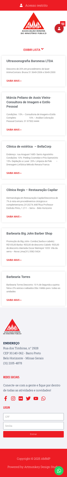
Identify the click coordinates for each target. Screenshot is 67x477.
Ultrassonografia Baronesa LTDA (29, 61)
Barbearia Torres (18, 277)
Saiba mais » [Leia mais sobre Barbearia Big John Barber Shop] (13, 260)
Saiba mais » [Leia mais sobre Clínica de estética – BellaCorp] (13, 173)
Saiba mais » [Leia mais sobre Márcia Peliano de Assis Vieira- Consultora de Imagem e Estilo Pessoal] (13, 129)
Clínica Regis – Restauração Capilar (32, 190)
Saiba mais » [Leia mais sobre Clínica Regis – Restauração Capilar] (13, 216)
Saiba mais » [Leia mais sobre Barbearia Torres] (13, 300)
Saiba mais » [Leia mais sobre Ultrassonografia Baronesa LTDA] (13, 80)
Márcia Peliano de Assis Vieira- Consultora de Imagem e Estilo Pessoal (28, 102)
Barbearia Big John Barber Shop (29, 233)
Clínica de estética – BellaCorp (28, 146)
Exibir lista (33, 49)
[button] (62, 23)
